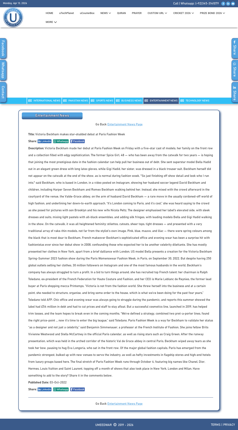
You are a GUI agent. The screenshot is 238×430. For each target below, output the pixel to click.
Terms (215, 424)
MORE (51, 22)
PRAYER (137, 13)
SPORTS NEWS (102, 100)
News (106, 13)
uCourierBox (87, 13)
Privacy (229, 424)
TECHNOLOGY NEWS (194, 100)
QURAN (121, 13)
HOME (49, 13)
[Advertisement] (119, 65)
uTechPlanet (66, 13)
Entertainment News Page (125, 124)
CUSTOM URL (157, 13)
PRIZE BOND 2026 (212, 13)
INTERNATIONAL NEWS (44, 100)
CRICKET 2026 (183, 13)
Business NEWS (129, 100)
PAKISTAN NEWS (75, 100)
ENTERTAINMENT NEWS (161, 100)
